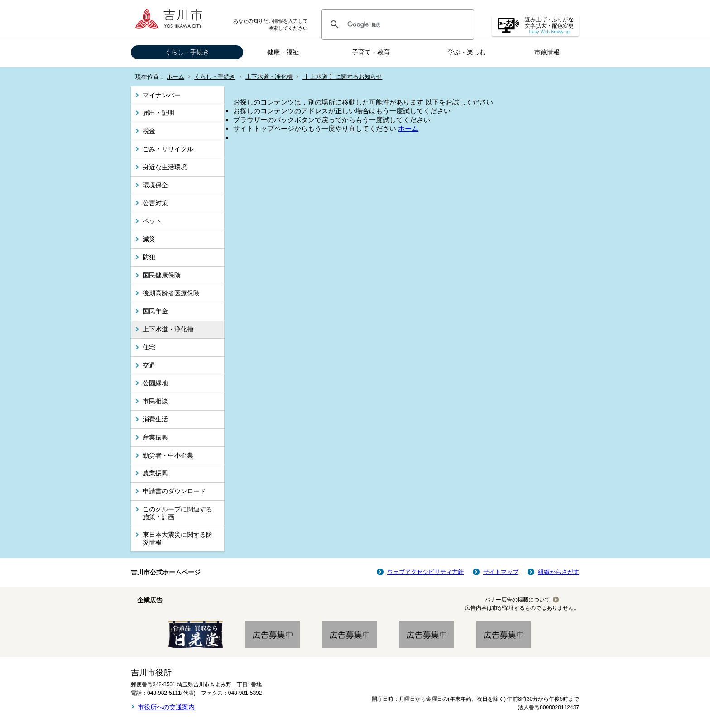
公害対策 (155, 202)
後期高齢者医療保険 (171, 292)
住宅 (149, 347)
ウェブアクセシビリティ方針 (425, 572)
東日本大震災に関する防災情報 (177, 538)
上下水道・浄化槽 (269, 76)
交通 (149, 365)
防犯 (149, 257)
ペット (152, 221)
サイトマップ (500, 572)
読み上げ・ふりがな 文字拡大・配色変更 (549, 25)
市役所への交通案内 (166, 707)
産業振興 (155, 437)
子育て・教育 (371, 52)
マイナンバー (162, 95)
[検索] (396, 24)
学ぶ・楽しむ (467, 52)
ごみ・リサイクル (168, 149)
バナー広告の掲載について (517, 600)
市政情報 (547, 52)
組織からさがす (558, 572)
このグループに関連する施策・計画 (177, 513)
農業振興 (155, 473)
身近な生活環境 (165, 167)
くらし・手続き (187, 52)
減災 (149, 239)
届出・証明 (158, 112)
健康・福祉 (283, 52)
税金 (149, 130)
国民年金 (155, 311)
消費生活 (155, 419)
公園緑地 (155, 383)
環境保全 (155, 185)
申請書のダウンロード (174, 491)
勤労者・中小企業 (168, 455)
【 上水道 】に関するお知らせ (342, 76)
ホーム (175, 76)
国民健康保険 (162, 275)
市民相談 (155, 401)
